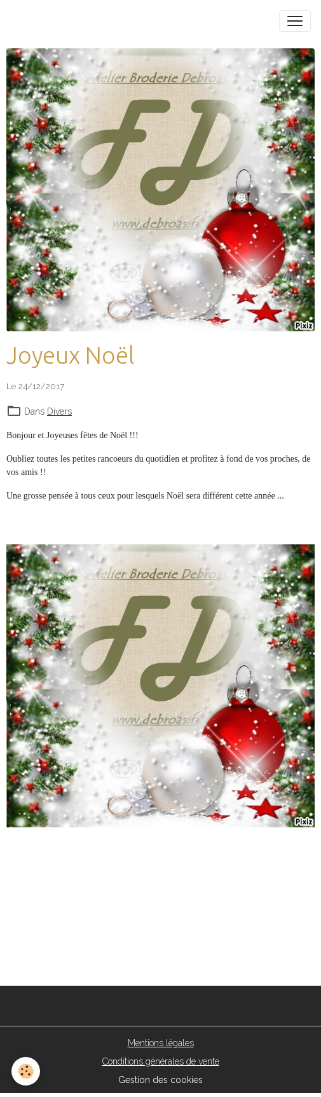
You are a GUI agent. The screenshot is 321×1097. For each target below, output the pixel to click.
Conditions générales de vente (160, 1061)
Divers (59, 411)
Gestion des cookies (160, 1080)
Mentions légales (161, 1043)
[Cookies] (25, 1071)
